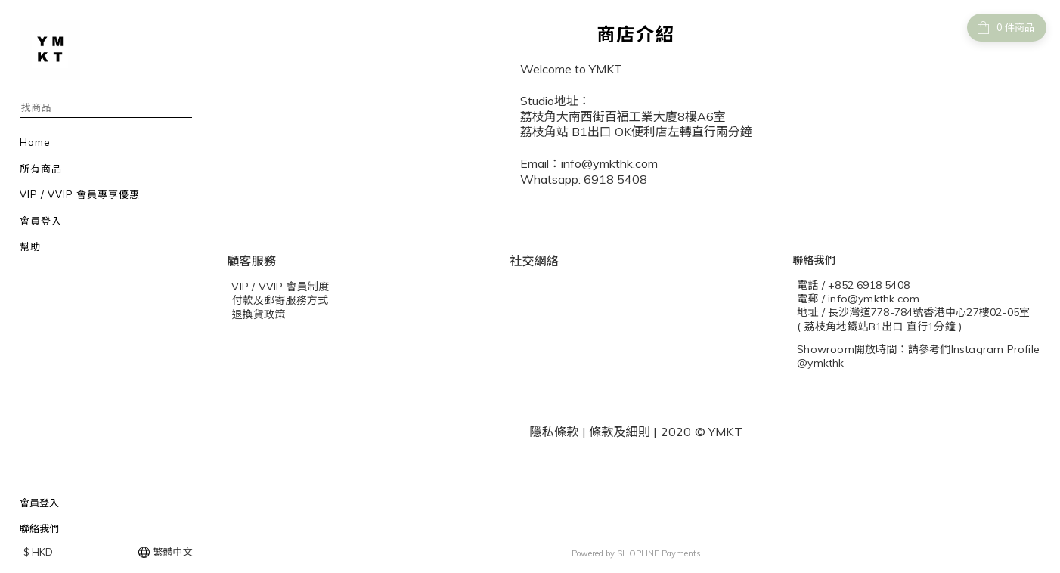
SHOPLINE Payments (659, 553)
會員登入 (39, 503)
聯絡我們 (39, 528)
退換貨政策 (258, 314)
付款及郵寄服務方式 (279, 300)
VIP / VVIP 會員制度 (280, 286)
